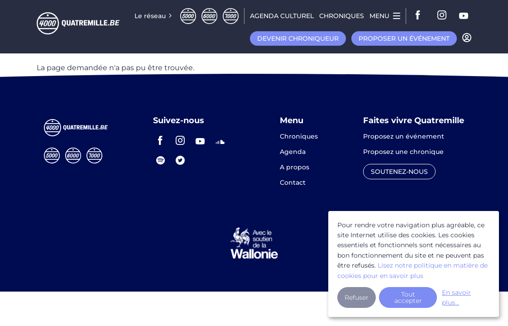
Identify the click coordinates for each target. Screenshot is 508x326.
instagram (442, 16)
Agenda (293, 152)
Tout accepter (408, 297)
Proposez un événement (403, 136)
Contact (293, 182)
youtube (464, 16)
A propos (294, 167)
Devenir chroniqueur (298, 38)
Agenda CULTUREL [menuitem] (282, 16)
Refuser (357, 297)
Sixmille (209, 16)
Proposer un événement (404, 38)
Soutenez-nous (399, 172)
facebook (420, 16)
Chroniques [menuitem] (341, 16)
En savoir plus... (456, 297)
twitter (180, 160)
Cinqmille (188, 16)
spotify (160, 160)
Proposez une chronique (403, 152)
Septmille (231, 16)
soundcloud (220, 140)
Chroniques (299, 136)
